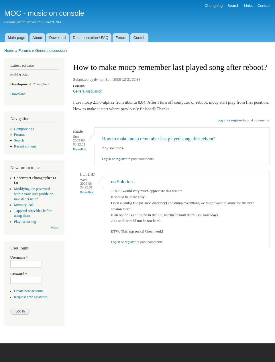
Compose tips (24, 129)
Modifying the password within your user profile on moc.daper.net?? (33, 194)
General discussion (51, 50)
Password (18, 274)
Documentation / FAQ (90, 38)
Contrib (139, 38)
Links (248, 5)
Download (57, 38)
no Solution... (123, 181)
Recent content (25, 146)
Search (233, 5)
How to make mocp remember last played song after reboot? (158, 138)
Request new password (31, 297)
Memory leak (24, 205)
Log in (221, 120)
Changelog (214, 5)
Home (9, 50)
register (236, 120)
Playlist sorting (25, 222)
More (54, 228)
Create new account (28, 291)
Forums (24, 50)
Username (19, 257)
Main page (16, 38)
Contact (264, 5)
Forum (120, 38)
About (37, 38)
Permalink (79, 149)
